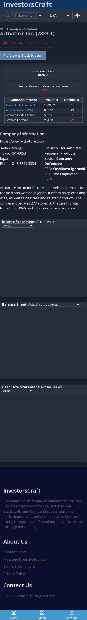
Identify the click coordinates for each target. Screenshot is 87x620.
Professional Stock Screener (23, 55)
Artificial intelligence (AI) (21, 105)
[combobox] (24, 15)
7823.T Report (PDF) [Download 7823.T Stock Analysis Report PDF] (20, 43)
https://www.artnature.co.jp (22, 141)
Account (71, 615)
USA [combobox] (53, 15)
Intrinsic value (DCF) (19, 110)
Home (14, 615)
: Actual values (29, 221)
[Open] (40, 15)
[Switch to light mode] (77, 15)
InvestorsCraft (22, 490)
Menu (42, 615)
